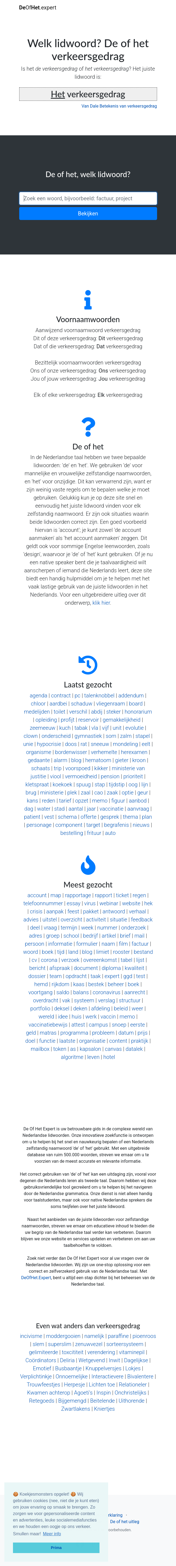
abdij (96, 711)
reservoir (88, 720)
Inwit (114, 1360)
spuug (83, 784)
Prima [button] (56, 1548)
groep (52, 935)
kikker (101, 768)
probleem (103, 1033)
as (73, 1049)
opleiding (46, 720)
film (123, 944)
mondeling (125, 744)
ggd (127, 976)
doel (30, 1041)
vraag (50, 927)
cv (34, 960)
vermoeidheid (81, 776)
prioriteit (133, 776)
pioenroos (144, 1336)
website (131, 903)
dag (28, 809)
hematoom (98, 760)
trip (58, 768)
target (93, 825)
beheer (116, 984)
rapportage (78, 895)
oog (133, 784)
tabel (126, 960)
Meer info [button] (52, 1533)
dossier (37, 976)
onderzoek (133, 927)
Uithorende (132, 1401)
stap (100, 784)
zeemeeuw (42, 728)
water (43, 809)
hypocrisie (49, 744)
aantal (75, 809)
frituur (94, 833)
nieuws (141, 825)
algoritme (72, 1057)
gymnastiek (88, 736)
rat (84, 744)
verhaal (137, 911)
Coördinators (40, 1360)
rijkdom (60, 984)
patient (32, 817)
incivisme (31, 1336)
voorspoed (77, 768)
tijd (60, 952)
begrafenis (116, 825)
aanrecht (134, 992)
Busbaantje (68, 1368)
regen (139, 895)
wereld (46, 1016)
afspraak (59, 968)
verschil (78, 711)
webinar (108, 903)
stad (59, 809)
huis (77, 1016)
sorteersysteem (124, 1344)
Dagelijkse (136, 1360)
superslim (59, 1344)
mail (139, 935)
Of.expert (38, 7)
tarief (65, 800)
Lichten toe (102, 1384)
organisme (38, 752)
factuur (140, 944)
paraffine (118, 1336)
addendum (131, 695)
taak (96, 976)
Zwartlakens (75, 1409)
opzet (81, 800)
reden (48, 800)
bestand (143, 952)
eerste (137, 1024)
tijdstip (117, 784)
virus (90, 903)
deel (35, 927)
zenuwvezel (88, 1344)
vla (94, 728)
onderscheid (56, 736)
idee (63, 1016)
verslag (106, 1000)
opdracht (76, 976)
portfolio (40, 1008)
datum (126, 1033)
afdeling (100, 1008)
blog (76, 760)
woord (30, 952)
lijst (140, 960)
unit (117, 728)
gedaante (39, 760)
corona (49, 960)
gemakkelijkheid (122, 720)
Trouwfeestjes (43, 1384)
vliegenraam (110, 703)
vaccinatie (111, 809)
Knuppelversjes (103, 1368)
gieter (121, 760)
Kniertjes (104, 1409)
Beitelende (102, 1401)
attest (78, 1024)
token (59, 1049)
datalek (134, 1049)
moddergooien (63, 1336)
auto (110, 833)
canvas (113, 1049)
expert (112, 976)
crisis (36, 911)
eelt (146, 744)
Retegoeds (41, 1401)
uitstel (49, 919)
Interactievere (107, 1376)
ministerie (52, 792)
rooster (121, 952)
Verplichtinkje (36, 1376)
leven (93, 1057)
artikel (109, 935)
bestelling (71, 833)
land (73, 952)
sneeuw (100, 744)
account (37, 895)
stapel (142, 736)
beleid (121, 1008)
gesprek (109, 817)
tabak (81, 728)
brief (125, 935)
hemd (41, 984)
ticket (122, 895)
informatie (60, 944)
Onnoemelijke (72, 1376)
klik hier (101, 603)
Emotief (42, 1368)
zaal (86, 792)
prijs (143, 1033)
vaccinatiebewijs (48, 1024)
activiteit (96, 919)
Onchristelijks (130, 1392)
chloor (38, 703)
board (136, 703)
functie (47, 1041)
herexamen (134, 752)
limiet (102, 952)
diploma (111, 968)
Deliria (67, 1360)
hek (148, 903)
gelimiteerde (43, 1352)
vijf (105, 728)
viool (55, 776)
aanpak (55, 911)
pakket (91, 911)
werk (91, 1016)
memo (100, 800)
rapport (103, 895)
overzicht (71, 919)
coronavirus (107, 992)
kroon (139, 760)
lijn (144, 784)
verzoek (70, 960)
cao (98, 792)
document (86, 968)
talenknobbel (99, 695)
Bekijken (88, 213)
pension (110, 776)
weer (137, 1008)
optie (128, 792)
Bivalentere (140, 1376)
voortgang (40, 992)
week (87, 927)
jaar (91, 809)
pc (77, 695)
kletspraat (37, 784)
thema (130, 817)
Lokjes (133, 1368)
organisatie (92, 1041)
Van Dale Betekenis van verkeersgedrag (119, 106)
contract (61, 695)
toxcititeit (73, 1352)
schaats (40, 768)
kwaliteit (134, 968)
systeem (84, 1000)
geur (142, 792)
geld (31, 1033)
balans (81, 992)
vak (66, 1000)
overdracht (45, 1000)
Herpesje (74, 1384)
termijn (69, 927)
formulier (87, 944)
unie (28, 744)
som (111, 736)
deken (80, 1008)
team (55, 976)
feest (73, 911)
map (56, 895)
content (118, 1041)
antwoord (113, 911)
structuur (130, 1000)
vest (49, 817)
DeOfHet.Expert (36, 1277)
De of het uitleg (124, 1521)
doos (71, 744)
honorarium (138, 711)
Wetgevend (91, 1360)
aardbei (58, 703)
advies (30, 919)
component (68, 825)
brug (31, 792)
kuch (65, 728)
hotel (109, 1057)
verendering (101, 1352)
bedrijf (90, 935)
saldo (63, 992)
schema (67, 817)
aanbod (138, 800)
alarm (60, 760)
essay (74, 903)
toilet (59, 711)
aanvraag (138, 809)
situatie (118, 919)
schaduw (81, 703)
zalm (126, 736)
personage (39, 825)
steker (113, 711)
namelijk (94, 1336)
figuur (118, 800)
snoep (119, 1024)
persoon (34, 944)
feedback (141, 919)
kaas (78, 984)
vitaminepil (132, 1352)
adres (35, 935)
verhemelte (104, 752)
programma (74, 1033)
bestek (96, 984)
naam (108, 944)
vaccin (108, 1016)
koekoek (62, 784)
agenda (38, 695)
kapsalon (90, 1049)
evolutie (134, 728)
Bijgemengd (72, 1401)
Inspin (104, 1392)
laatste (67, 1041)
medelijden (37, 711)
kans (32, 800)
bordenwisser (71, 752)
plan (147, 817)
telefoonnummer (43, 903)
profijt (68, 720)
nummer (107, 927)
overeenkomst (100, 960)
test (140, 976)
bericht (37, 968)
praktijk (139, 1041)
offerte (89, 817)
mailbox (40, 1049)
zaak (112, 792)
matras (48, 1033)
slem (38, 1344)
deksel (61, 1008)
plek (72, 792)
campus (98, 1024)
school (71, 935)
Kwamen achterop (48, 1392)
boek (47, 952)
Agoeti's (83, 1392)
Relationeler (133, 1384)
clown (31, 736)
